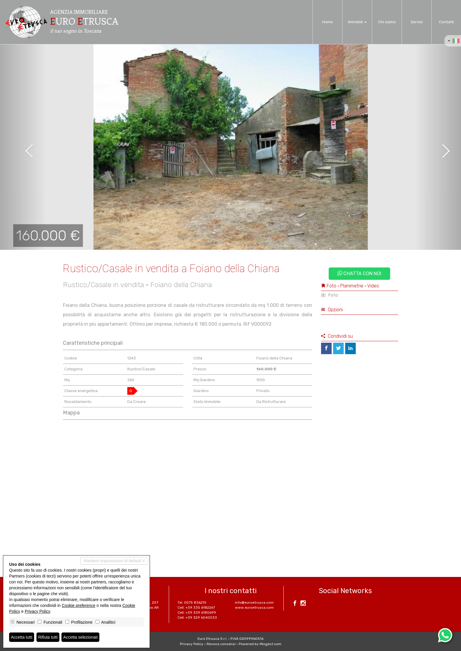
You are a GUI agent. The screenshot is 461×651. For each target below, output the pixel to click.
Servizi (417, 22)
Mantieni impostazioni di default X (114, 560)
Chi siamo (387, 22)
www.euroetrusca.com (254, 607)
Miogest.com (270, 644)
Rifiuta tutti (48, 637)
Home (327, 22)
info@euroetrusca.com (254, 602)
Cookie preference (78, 605)
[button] (23, 147)
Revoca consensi (221, 644)
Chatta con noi (359, 273)
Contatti (446, 22)
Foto (329, 295)
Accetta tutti (21, 637)
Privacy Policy (191, 644)
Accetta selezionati (80, 637)
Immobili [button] (357, 22)
